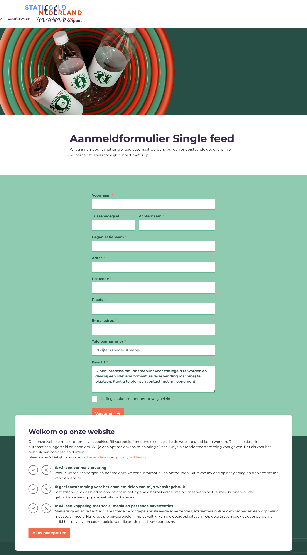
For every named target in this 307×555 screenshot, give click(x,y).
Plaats (99, 300)
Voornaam (102, 195)
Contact (276, 9)
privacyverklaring (131, 457)
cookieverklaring (95, 457)
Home (203, 9)
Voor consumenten (127, 18)
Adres (98, 258)
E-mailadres (104, 320)
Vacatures (240, 9)
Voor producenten (198, 18)
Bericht (100, 362)
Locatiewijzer (163, 18)
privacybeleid (158, 399)
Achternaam (151, 216)
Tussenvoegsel (105, 216)
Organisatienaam (109, 237)
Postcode (101, 279)
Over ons (220, 9)
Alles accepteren (49, 532)
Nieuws (258, 9)
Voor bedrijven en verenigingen (252, 18)
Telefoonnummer (109, 341)
